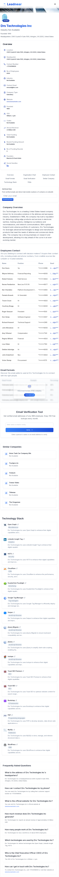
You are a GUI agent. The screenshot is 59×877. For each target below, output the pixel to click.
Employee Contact (48, 175)
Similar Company (48, 178)
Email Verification (29, 178)
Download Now (7, 199)
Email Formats (10, 178)
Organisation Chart (29, 175)
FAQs (29, 182)
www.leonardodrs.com (14, 101)
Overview (10, 175)
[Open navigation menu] (55, 4)
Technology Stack (10, 182)
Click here (29, 395)
